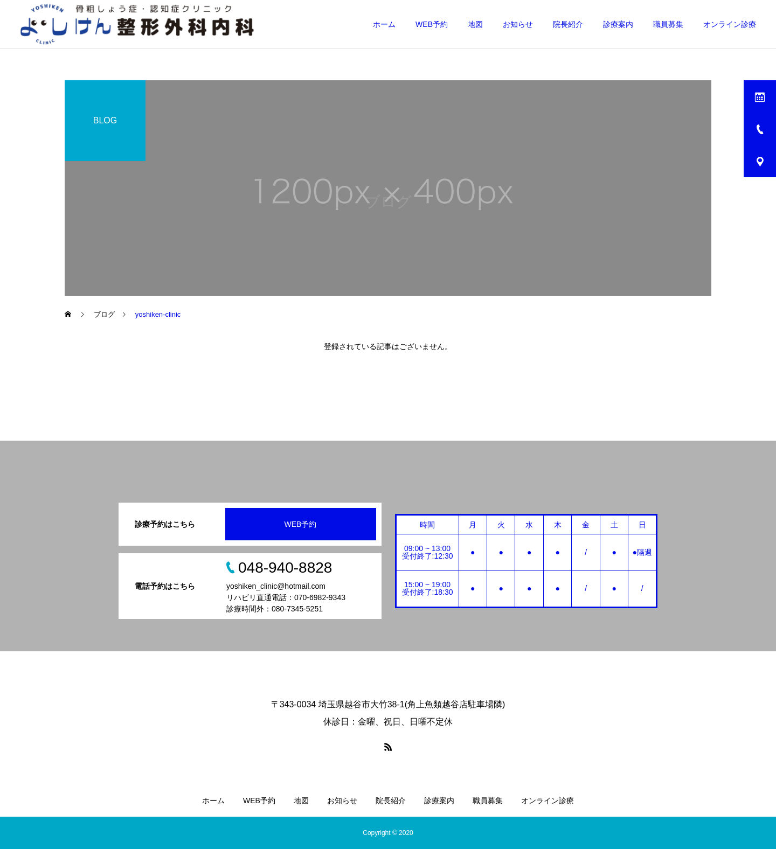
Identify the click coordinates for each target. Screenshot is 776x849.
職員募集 (668, 24)
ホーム (384, 24)
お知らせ (518, 24)
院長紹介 (568, 24)
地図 (475, 24)
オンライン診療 (729, 24)
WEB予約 (431, 24)
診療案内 (618, 24)
